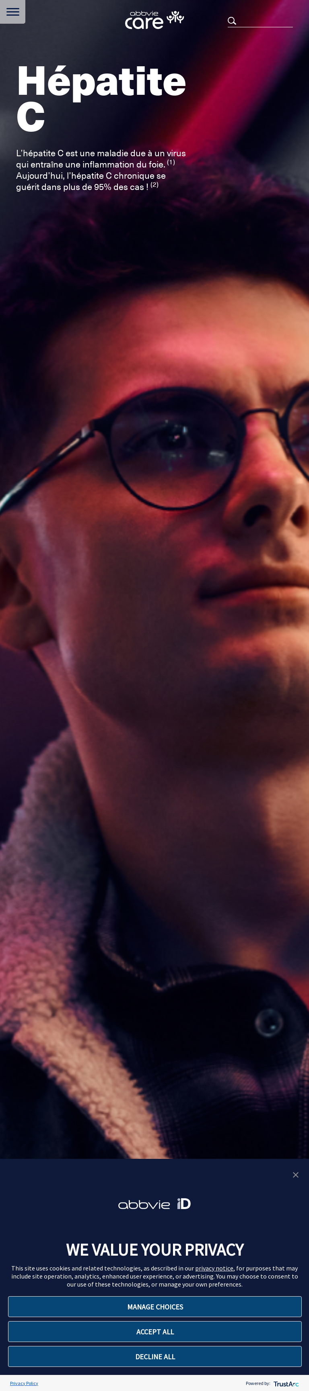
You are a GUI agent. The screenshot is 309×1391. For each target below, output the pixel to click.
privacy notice (214, 1268)
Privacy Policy (24, 1383)
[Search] (260, 20)
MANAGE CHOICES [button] (155, 1306)
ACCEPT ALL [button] (155, 1331)
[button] (296, 1174)
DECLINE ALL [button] (155, 1356)
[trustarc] (285, 1383)
